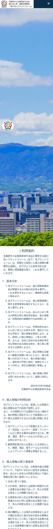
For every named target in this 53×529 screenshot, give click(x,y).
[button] (48, 4)
